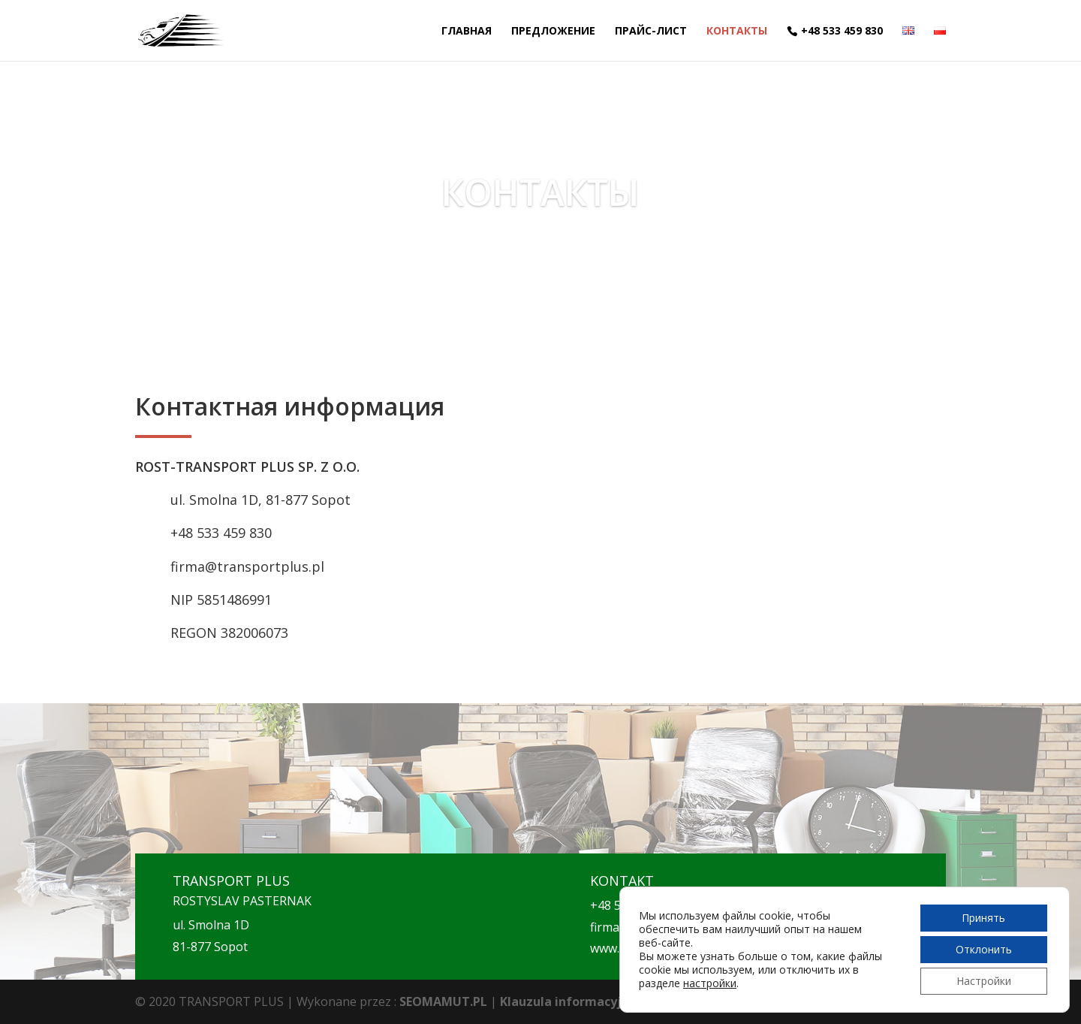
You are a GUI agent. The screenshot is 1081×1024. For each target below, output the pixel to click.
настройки (709, 983)
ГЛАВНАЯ (466, 32)
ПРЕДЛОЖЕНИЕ (553, 32)
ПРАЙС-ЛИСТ (651, 32)
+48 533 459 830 (842, 31)
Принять (983, 918)
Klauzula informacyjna (568, 1001)
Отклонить (984, 949)
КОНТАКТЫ (736, 32)
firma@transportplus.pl (247, 566)
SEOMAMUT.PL (443, 1001)
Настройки (983, 981)
